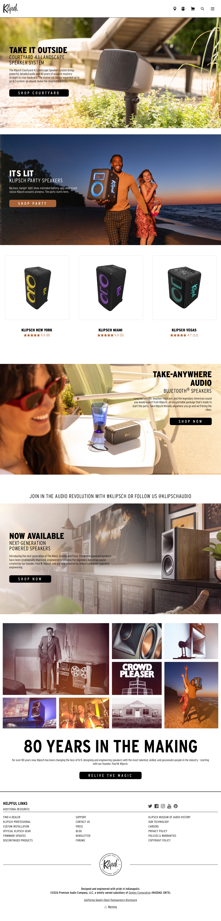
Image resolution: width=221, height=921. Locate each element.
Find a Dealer (11, 817)
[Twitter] (150, 806)
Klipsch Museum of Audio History (169, 817)
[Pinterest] (176, 806)
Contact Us (83, 821)
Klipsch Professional (17, 821)
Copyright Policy (159, 840)
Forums (80, 840)
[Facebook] (157, 806)
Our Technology (158, 821)
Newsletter (83, 835)
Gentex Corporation (140, 892)
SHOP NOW (191, 421)
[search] (202, 9)
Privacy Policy (157, 831)
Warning (110, 906)
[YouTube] (169, 806)
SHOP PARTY (32, 203)
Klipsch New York (36, 330)
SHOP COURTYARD (39, 93)
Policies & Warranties (162, 835)
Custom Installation (16, 826)
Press (79, 826)
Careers (153, 826)
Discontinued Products (18, 840)
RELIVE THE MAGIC (110, 775)
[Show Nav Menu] (212, 9)
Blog (79, 831)
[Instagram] (163, 806)
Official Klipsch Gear (17, 831)
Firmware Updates (14, 835)
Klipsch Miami (110, 330)
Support (81, 817)
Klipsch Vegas (184, 330)
